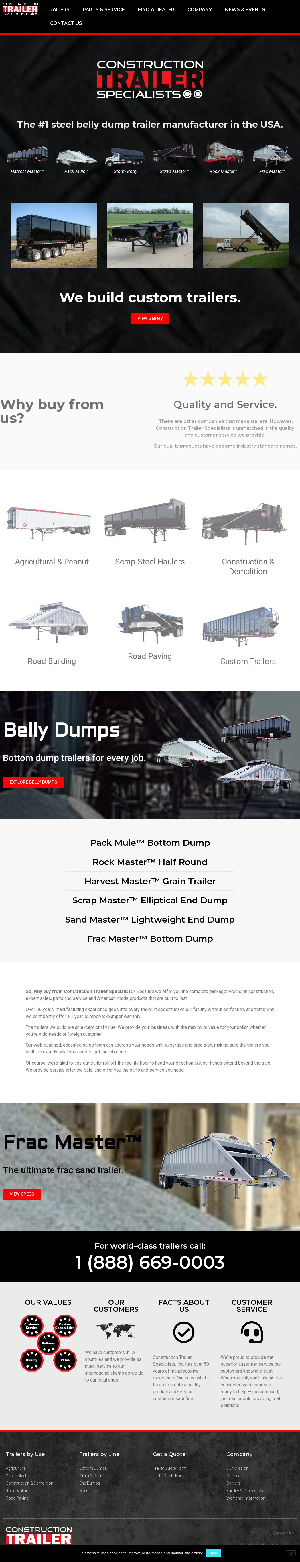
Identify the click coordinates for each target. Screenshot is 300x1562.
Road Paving (150, 656)
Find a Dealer (156, 9)
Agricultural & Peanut (52, 561)
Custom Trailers (248, 661)
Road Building (52, 661)
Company (199, 9)
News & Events (245, 9)
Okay (213, 1553)
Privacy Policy (281, 1532)
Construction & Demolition (248, 566)
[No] (291, 1552)
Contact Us (66, 23)
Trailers (58, 9)
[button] (134, 277)
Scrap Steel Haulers (150, 561)
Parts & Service (104, 9)
